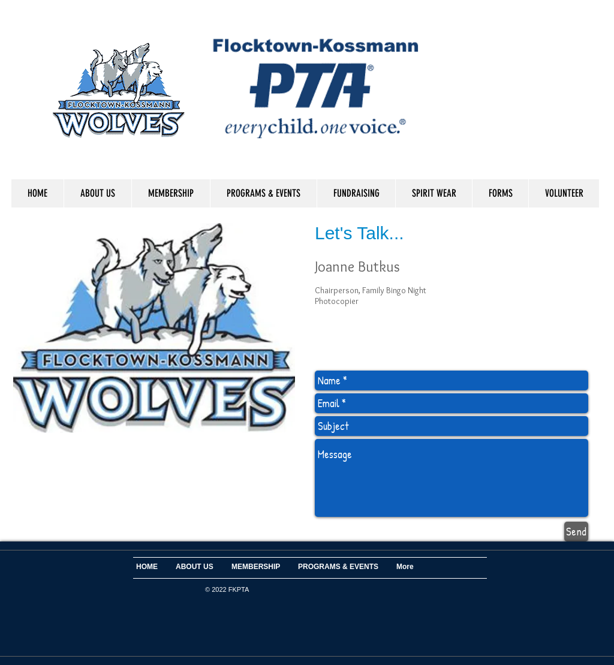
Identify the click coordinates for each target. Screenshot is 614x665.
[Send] (576, 531)
